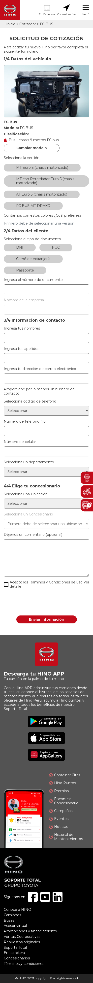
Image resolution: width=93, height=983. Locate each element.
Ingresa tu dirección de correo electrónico (40, 369)
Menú (85, 10)
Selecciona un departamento (29, 462)
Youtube (45, 897)
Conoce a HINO (17, 909)
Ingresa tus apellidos (21, 349)
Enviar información (46, 619)
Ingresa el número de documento (33, 280)
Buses (9, 920)
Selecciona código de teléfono (30, 401)
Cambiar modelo (31, 148)
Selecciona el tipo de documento (32, 239)
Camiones (12, 915)
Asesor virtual (15, 925)
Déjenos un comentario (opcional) (33, 535)
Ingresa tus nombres (22, 328)
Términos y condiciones (24, 963)
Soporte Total (15, 947)
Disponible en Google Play (46, 721)
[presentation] (46, 602)
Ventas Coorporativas (22, 936)
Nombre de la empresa (24, 300)
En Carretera (47, 10)
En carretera (14, 952)
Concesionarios (66, 10)
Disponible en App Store (46, 738)
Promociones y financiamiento (30, 931)
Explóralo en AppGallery (46, 755)
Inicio (10, 24)
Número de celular (20, 442)
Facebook (33, 897)
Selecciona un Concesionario (28, 514)
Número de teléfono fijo (25, 421)
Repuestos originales (22, 942)
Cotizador (27, 24)
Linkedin (57, 897)
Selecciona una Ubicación (26, 494)
